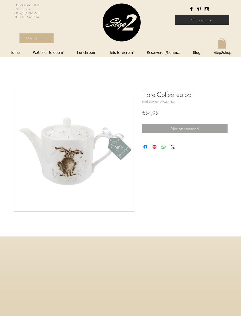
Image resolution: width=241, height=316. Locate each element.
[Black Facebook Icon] (191, 9)
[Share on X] (173, 147)
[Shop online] (202, 20)
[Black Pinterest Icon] (199, 9)
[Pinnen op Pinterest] (154, 147)
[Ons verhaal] (36, 38)
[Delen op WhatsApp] (164, 147)
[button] (221, 43)
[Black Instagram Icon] (207, 9)
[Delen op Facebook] (145, 147)
